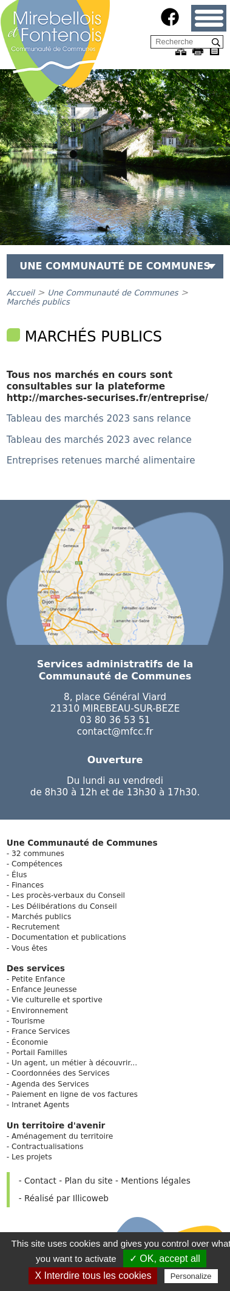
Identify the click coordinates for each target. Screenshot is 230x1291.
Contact (40, 1180)
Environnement (40, 1010)
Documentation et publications (69, 937)
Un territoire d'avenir (56, 1125)
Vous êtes (29, 948)
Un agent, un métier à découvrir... (74, 1063)
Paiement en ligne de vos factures (75, 1094)
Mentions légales (155, 1180)
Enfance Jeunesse (44, 989)
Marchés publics (38, 301)
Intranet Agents (40, 1105)
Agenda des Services (50, 1084)
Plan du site (88, 1180)
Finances (28, 885)
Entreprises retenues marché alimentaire (101, 460)
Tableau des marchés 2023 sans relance (99, 418)
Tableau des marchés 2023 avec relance (99, 439)
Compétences (37, 864)
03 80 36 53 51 (115, 720)
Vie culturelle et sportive (57, 1000)
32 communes (38, 853)
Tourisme (28, 1021)
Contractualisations (47, 1146)
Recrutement (35, 927)
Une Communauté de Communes (112, 292)
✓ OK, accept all (164, 1258)
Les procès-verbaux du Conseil (68, 895)
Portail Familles (39, 1052)
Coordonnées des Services (61, 1073)
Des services (36, 968)
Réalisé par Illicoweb (66, 1198)
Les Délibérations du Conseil (64, 906)
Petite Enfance (38, 979)
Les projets (32, 1157)
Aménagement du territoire (62, 1136)
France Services (41, 1031)
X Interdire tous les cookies (93, 1275)
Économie (30, 1042)
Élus (19, 875)
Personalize (191, 1276)
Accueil (21, 292)
